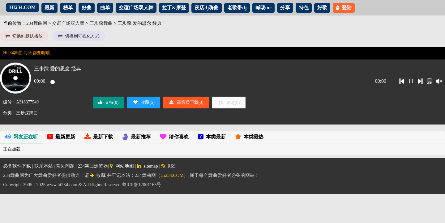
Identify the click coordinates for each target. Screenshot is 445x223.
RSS (168, 166)
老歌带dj (236, 7)
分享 (285, 7)
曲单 (105, 7)
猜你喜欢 (174, 136)
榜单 (68, 7)
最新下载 (98, 136)
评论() (229, 102)
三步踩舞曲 (101, 23)
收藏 (98, 175)
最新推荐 (136, 136)
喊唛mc (263, 7)
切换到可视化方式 (79, 36)
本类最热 (249, 136)
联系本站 (43, 166)
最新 (49, 7)
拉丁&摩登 (174, 7)
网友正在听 (21, 136)
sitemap (147, 166)
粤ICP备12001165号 (141, 184)
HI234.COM (22, 7)
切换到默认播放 (24, 36)
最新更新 (61, 136)
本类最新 (212, 136)
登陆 (344, 7)
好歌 (322, 7)
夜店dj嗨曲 (207, 7)
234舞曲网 (36, 23)
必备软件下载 (17, 166)
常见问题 (65, 166)
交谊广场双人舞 (136, 7)
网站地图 (122, 166)
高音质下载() (186, 102)
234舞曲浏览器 (93, 166)
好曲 (87, 7)
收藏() (143, 102)
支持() (108, 102)
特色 (304, 7)
